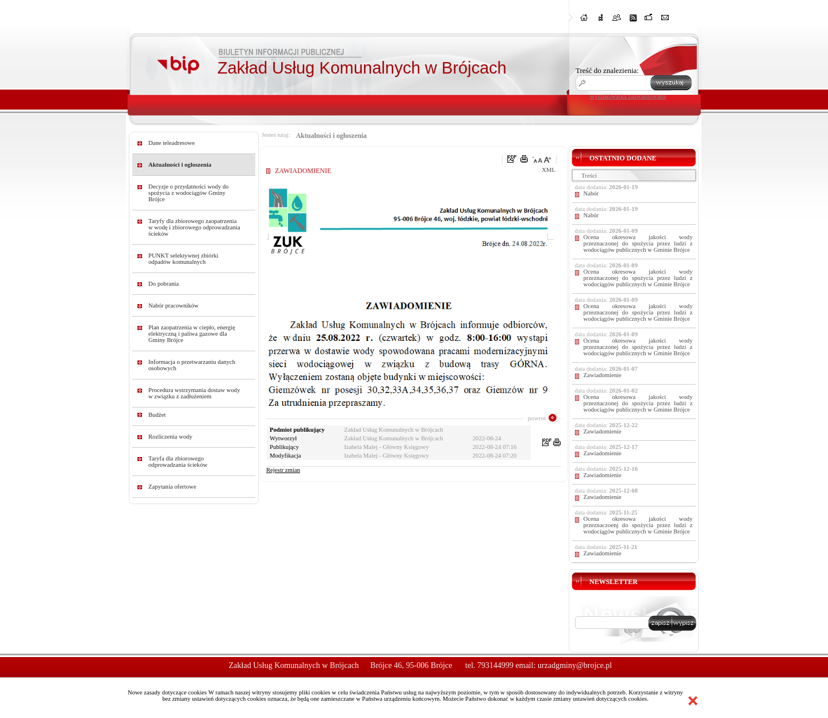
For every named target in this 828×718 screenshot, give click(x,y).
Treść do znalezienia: (607, 70)
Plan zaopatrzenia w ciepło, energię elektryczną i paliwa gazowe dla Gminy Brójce (191, 333)
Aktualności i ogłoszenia (180, 165)
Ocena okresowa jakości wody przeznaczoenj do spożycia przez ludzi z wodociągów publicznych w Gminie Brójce (638, 525)
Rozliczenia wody (170, 436)
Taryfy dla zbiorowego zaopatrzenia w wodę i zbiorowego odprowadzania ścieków (194, 227)
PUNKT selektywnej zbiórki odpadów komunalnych (183, 258)
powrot (537, 417)
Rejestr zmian (283, 470)
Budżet (157, 415)
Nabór (591, 193)
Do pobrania (163, 284)
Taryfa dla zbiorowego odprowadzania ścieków (178, 461)
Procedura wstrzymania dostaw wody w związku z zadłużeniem (194, 393)
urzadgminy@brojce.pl (575, 665)
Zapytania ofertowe (172, 486)
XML (548, 170)
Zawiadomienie (603, 375)
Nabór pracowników (173, 305)
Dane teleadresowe (171, 143)
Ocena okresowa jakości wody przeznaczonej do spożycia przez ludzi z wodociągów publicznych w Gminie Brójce (638, 243)
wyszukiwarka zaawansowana (628, 96)
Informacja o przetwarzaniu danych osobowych (191, 365)
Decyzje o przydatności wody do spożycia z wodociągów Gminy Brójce (188, 192)
